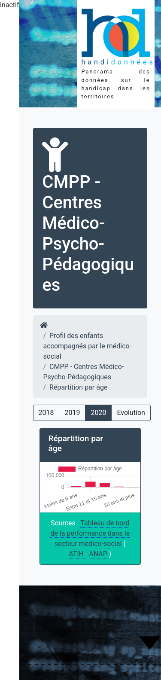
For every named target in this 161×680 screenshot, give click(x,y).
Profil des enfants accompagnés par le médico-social (87, 346)
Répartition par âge (78, 387)
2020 (98, 413)
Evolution (131, 413)
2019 (72, 413)
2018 (46, 413)
